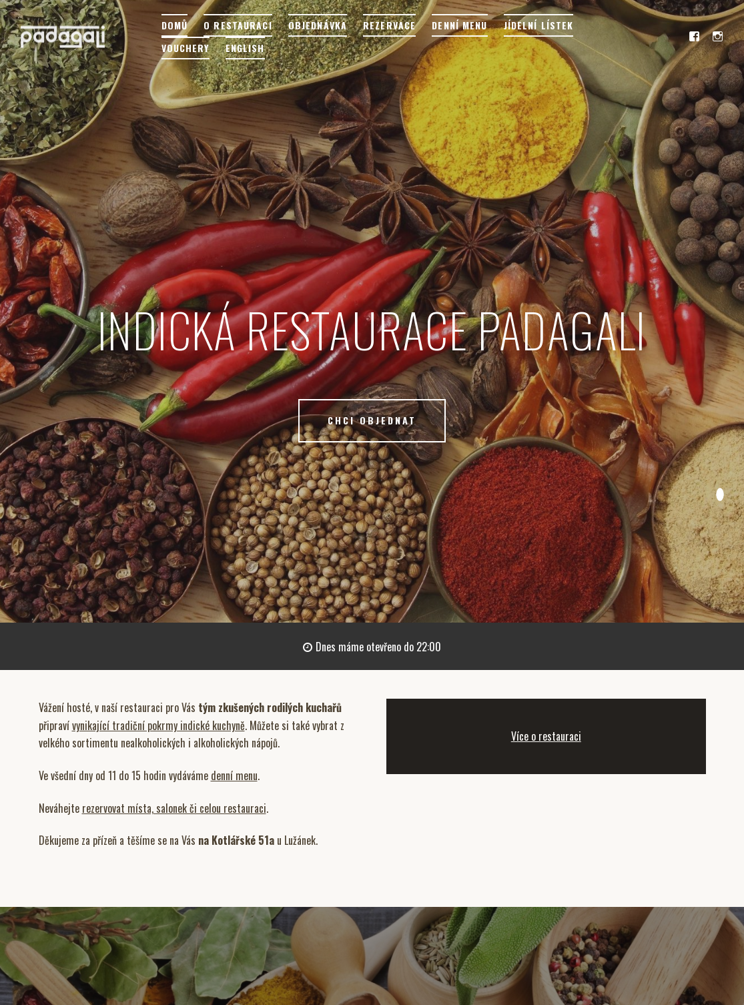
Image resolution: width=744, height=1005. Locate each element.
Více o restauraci (546, 736)
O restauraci (238, 25)
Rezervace (389, 25)
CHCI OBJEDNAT (372, 420)
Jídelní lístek (539, 25)
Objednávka (317, 25)
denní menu (234, 775)
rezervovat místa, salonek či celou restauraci (174, 808)
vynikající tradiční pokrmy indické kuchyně (158, 725)
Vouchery (185, 48)
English (245, 48)
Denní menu (459, 25)
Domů (174, 25)
